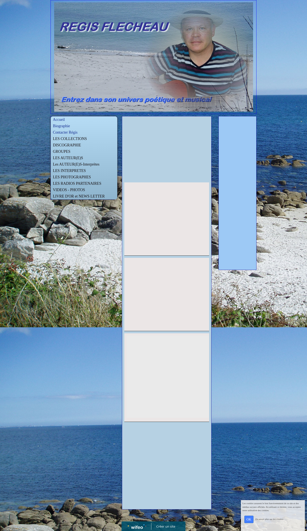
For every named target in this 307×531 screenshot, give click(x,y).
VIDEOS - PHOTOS (69, 190)
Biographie (61, 126)
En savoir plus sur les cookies (269, 519)
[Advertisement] (166, 150)
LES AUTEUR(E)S (68, 158)
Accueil (59, 119)
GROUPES (61, 151)
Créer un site (165, 526)
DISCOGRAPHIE (67, 145)
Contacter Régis (65, 132)
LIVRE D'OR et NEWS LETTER (79, 196)
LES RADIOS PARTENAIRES (77, 183)
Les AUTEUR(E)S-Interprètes (76, 164)
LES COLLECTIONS (70, 139)
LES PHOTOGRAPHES (72, 177)
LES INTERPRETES (69, 171)
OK (248, 519)
